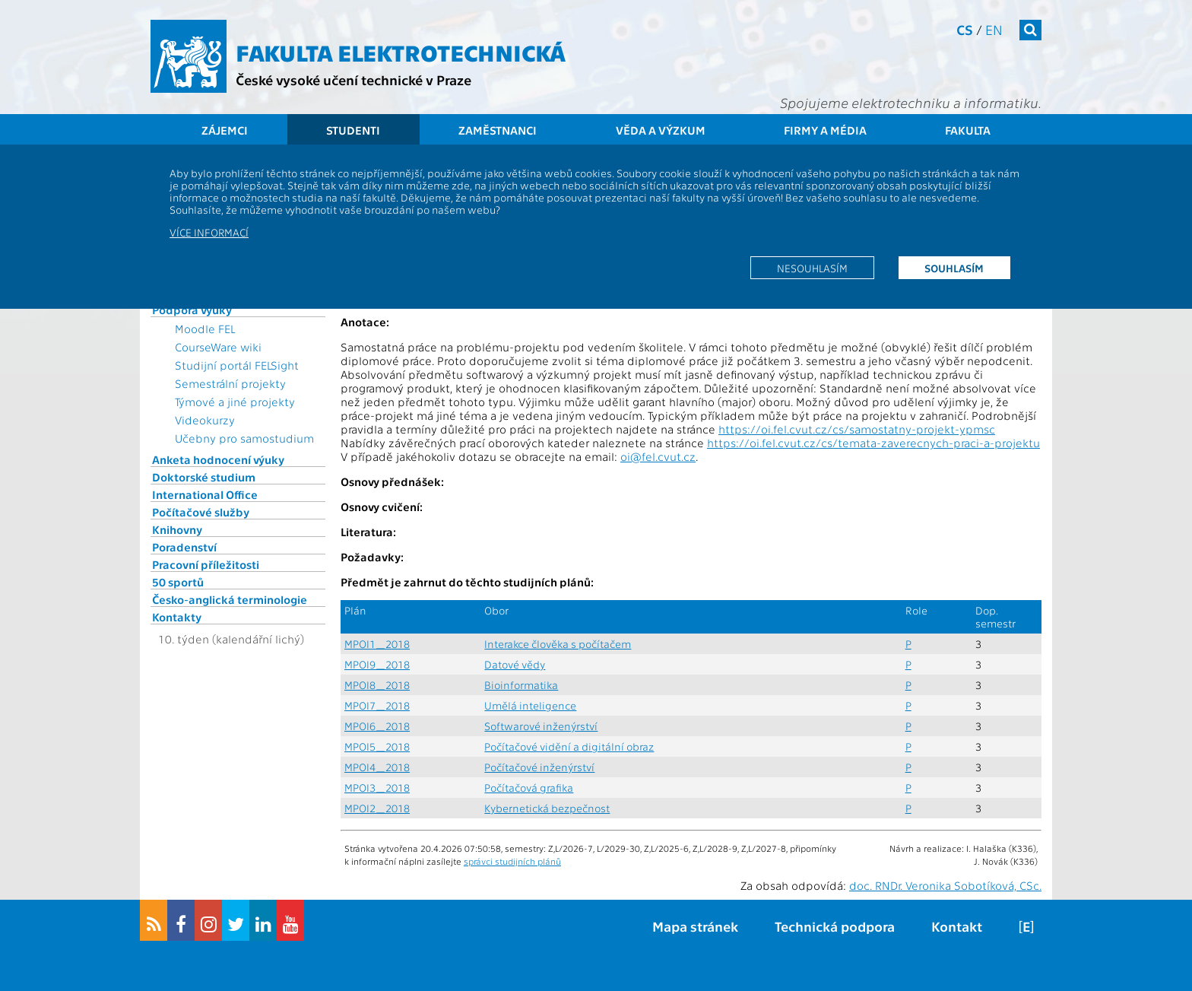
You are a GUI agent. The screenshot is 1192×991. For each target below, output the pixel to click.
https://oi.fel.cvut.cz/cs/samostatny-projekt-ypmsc (856, 429)
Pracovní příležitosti (205, 564)
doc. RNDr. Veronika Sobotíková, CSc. (945, 885)
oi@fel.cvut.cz (658, 456)
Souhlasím (954, 268)
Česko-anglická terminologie (229, 599)
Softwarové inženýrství (541, 725)
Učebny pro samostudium (244, 438)
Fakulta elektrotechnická (401, 51)
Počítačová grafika (528, 787)
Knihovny (177, 529)
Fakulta (968, 130)
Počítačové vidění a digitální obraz (569, 746)
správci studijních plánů (512, 861)
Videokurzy (205, 420)
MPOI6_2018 (377, 725)
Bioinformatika (521, 684)
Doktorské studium (203, 477)
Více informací (209, 232)
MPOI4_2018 (377, 767)
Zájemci (224, 130)
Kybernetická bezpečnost (547, 808)
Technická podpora (835, 926)
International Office (205, 494)
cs (964, 29)
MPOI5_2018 (377, 746)
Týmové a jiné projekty (235, 401)
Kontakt (956, 926)
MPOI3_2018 (377, 787)
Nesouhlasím (812, 268)
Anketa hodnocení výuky (218, 459)
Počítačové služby (200, 512)
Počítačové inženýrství (539, 767)
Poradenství (184, 547)
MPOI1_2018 (377, 643)
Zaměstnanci (497, 130)
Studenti (353, 130)
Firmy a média (825, 130)
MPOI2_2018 (377, 808)
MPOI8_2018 (377, 684)
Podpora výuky (192, 309)
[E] (1026, 926)
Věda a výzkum (660, 130)
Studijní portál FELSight (237, 365)
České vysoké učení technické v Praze (353, 79)
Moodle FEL (205, 328)
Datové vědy (514, 664)
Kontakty (176, 617)
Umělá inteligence (530, 705)
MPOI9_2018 (377, 664)
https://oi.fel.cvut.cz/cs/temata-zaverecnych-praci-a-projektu (873, 442)
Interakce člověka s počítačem (557, 643)
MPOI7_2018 (377, 705)
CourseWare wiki (218, 347)
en (994, 29)
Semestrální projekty (230, 383)
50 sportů (178, 582)
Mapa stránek (695, 926)
